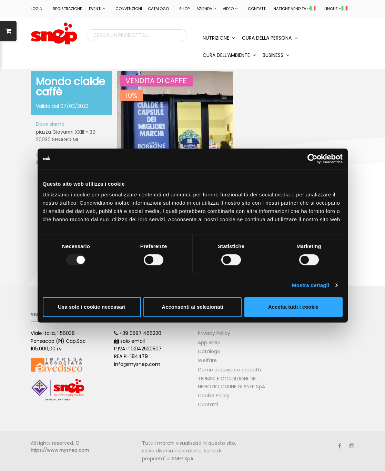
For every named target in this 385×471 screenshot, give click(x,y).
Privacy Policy (214, 333)
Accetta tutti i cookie (293, 307)
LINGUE (335, 8)
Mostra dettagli (310, 285)
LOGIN (36, 8)
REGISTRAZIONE (67, 8)
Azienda (206, 8)
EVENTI (97, 8)
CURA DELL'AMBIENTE (229, 55)
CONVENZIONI (128, 8)
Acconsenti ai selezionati (192, 307)
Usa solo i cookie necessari (91, 307)
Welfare (207, 360)
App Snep (209, 342)
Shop (184, 8)
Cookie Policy (214, 395)
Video (230, 8)
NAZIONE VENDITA (294, 8)
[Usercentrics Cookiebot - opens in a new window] (312, 159)
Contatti (257, 8)
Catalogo (158, 8)
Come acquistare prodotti (229, 369)
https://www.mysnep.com (60, 450)
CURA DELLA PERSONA (269, 37)
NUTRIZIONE (219, 37)
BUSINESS (276, 55)
